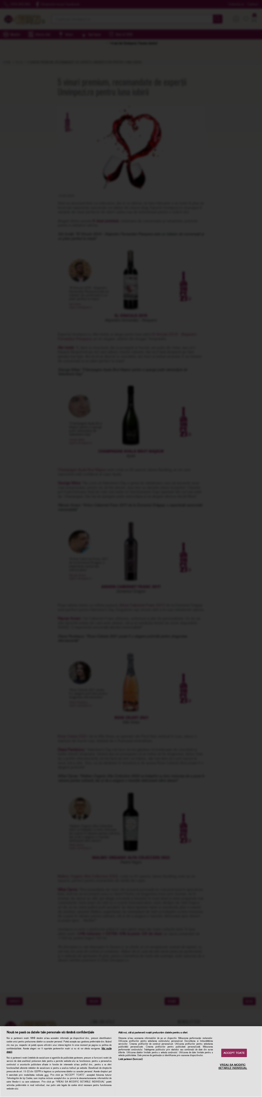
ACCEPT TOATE (234, 1053)
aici (46, 1075)
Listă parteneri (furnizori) (130, 1059)
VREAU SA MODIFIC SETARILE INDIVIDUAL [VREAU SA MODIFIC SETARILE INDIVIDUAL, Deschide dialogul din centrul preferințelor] (232, 1066)
